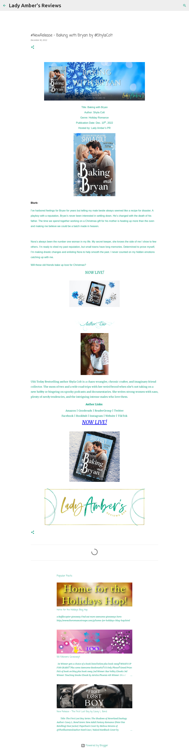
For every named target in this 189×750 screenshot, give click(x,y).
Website (110, 415)
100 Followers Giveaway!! (68, 657)
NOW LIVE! (94, 272)
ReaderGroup (103, 410)
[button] (32, 47)
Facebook (68, 415)
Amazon (71, 410)
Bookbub (81, 415)
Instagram (96, 415)
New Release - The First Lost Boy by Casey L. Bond (82, 711)
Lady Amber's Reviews (35, 5)
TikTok (122, 415)
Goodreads (85, 410)
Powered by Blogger (94, 745)
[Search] (65, 5)
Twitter (119, 410)
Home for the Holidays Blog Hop (72, 610)
